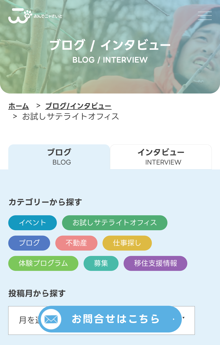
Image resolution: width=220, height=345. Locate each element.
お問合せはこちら (116, 319)
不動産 (76, 243)
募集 (101, 263)
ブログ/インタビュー (78, 106)
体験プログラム (43, 263)
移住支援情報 (155, 263)
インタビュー (161, 156)
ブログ (29, 243)
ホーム (18, 106)
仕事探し (127, 243)
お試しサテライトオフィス (114, 223)
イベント (32, 223)
